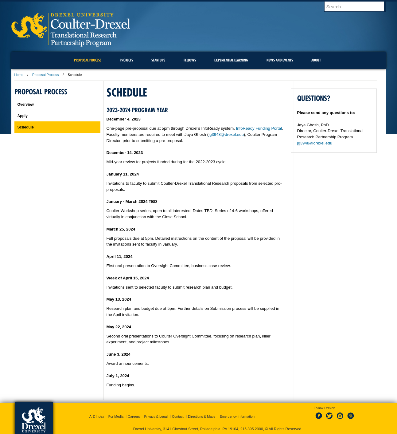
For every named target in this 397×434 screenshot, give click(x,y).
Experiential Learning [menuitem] (231, 60)
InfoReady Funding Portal (259, 128)
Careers (134, 416)
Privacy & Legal (156, 416)
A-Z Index (96, 416)
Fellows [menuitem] (190, 60)
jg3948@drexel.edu (226, 134)
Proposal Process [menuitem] (87, 60)
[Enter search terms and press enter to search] (358, 6)
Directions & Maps (201, 416)
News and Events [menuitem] (280, 60)
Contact (178, 416)
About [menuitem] (316, 60)
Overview (26, 104)
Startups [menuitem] (158, 60)
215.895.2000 (251, 429)
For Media (116, 416)
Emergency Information (237, 416)
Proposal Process (45, 75)
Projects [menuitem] (126, 60)
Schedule (26, 127)
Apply (23, 116)
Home (18, 75)
